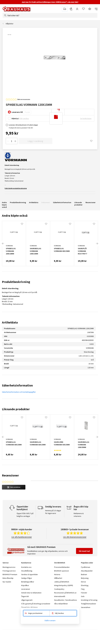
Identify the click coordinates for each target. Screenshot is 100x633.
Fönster (84, 593)
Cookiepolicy (59, 589)
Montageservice (9, 567)
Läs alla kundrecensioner (21, 537)
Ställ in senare (50, 620)
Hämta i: (15, 118)
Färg (83, 589)
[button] (13, 487)
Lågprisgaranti (26, 600)
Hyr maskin (7, 582)
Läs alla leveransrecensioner (74, 537)
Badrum (84, 574)
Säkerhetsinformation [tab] (17, 385)
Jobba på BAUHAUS (61, 582)
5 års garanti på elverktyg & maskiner (35, 603)
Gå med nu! (84, 551)
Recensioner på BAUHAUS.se (65, 593)
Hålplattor (9, 24)
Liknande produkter (78, 203)
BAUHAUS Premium (10, 574)
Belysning (85, 578)
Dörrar (83, 582)
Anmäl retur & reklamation (31, 593)
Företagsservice (9, 571)
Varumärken (85, 607)
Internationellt (59, 596)
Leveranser (25, 589)
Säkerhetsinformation (62, 202)
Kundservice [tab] (26, 563)
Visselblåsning (26, 571)
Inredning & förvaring (89, 600)
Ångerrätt (25, 596)
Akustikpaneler (87, 571)
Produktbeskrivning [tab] (16, 282)
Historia (57, 574)
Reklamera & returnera (79, 514)
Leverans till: (17, 112)
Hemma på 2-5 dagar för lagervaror (53, 511)
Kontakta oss (26, 567)
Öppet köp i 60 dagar (29, 607)
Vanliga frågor (26, 578)
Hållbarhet (58, 578)
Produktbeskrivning (18, 202)
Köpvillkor (25, 585)
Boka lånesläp (8, 578)
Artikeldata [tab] (10, 322)
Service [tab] (5, 563)
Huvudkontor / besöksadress (65, 600)
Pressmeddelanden (62, 567)
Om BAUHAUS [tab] (59, 563)
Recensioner (90, 202)
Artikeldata (33, 202)
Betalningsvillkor (27, 582)
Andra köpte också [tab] (14, 216)
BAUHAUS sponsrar (61, 571)
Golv (83, 596)
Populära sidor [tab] (87, 563)
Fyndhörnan (85, 567)
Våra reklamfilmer (61, 603)
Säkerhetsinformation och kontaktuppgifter (19, 392)
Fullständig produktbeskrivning (16, 188)
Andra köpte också (4, 204)
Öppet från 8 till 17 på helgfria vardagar (25, 514)
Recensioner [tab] (10, 475)
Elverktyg (84, 585)
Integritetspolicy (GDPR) (63, 585)
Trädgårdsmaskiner (88, 603)
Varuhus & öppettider (29, 574)
